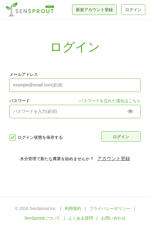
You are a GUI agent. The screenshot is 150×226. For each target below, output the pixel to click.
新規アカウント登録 (94, 9)
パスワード (19, 100)
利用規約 (73, 208)
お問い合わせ (113, 218)
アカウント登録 (113, 158)
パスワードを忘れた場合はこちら (110, 100)
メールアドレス (23, 74)
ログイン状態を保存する (36, 137)
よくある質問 (80, 218)
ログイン (133, 9)
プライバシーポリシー (109, 208)
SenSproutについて (42, 218)
